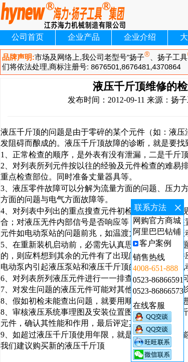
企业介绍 (140, 37)
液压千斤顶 (21, 132)
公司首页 (28, 37)
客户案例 (155, 243)
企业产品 (84, 37)
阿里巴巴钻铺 (157, 231)
